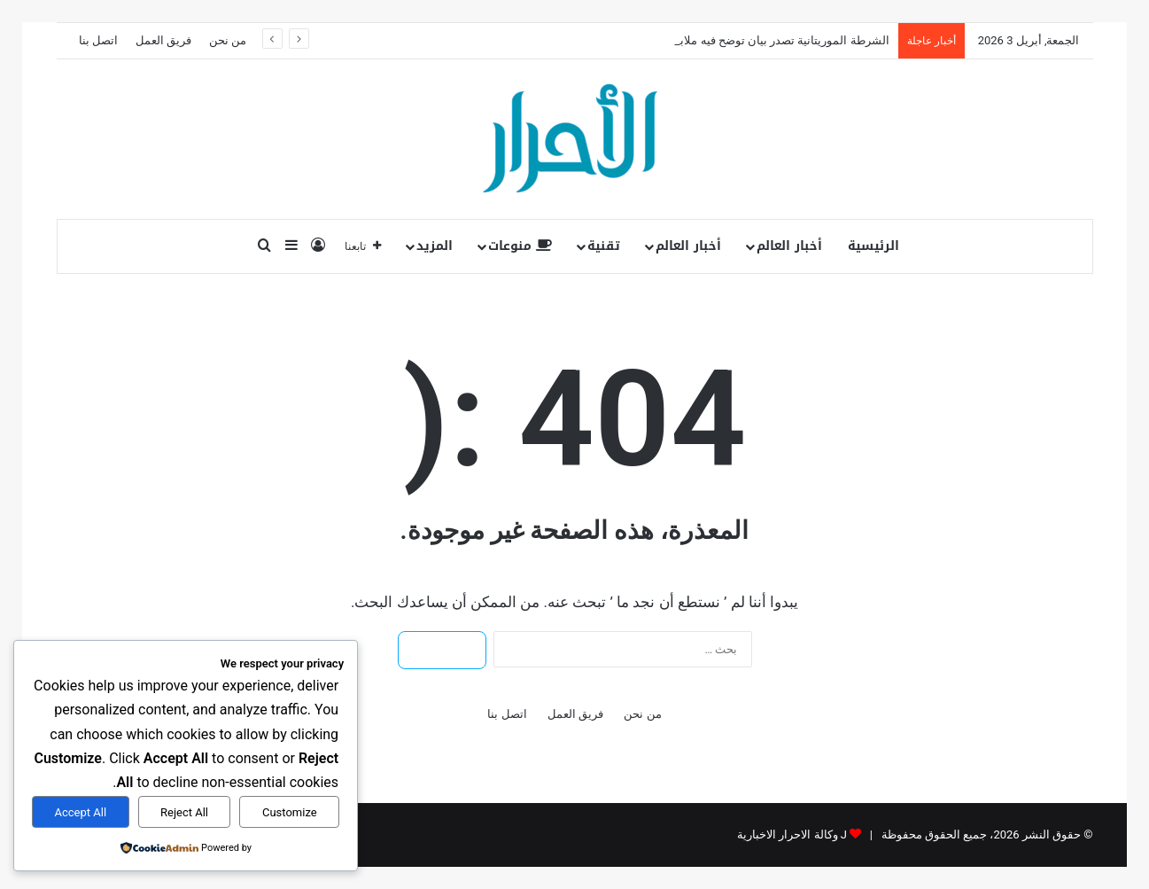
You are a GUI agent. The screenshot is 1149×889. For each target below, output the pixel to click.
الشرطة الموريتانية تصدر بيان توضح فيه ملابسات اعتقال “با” (746, 40)
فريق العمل (163, 40)
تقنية (603, 246)
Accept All (80, 812)
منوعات (520, 246)
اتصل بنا (98, 40)
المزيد (434, 246)
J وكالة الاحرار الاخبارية (792, 834)
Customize (289, 812)
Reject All (184, 812)
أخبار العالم (789, 246)
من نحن (227, 40)
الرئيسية (873, 246)
